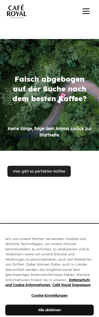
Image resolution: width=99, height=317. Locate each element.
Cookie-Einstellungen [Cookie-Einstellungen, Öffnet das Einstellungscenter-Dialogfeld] (49, 299)
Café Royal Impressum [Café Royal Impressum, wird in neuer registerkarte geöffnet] (71, 289)
